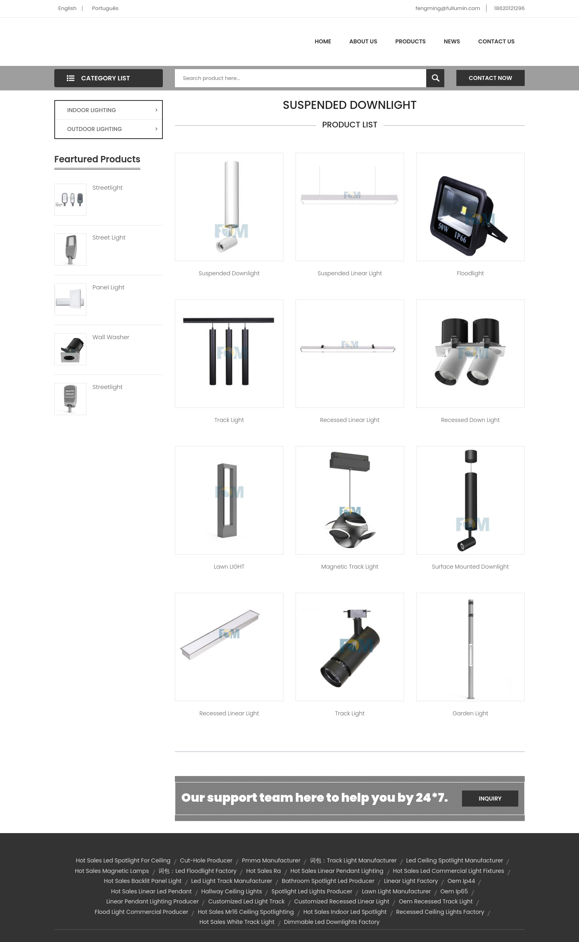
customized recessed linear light (342, 901)
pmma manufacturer (271, 860)
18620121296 (509, 8)
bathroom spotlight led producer (328, 881)
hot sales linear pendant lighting (336, 871)
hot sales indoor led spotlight (344, 912)
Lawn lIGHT (229, 567)
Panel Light (108, 287)
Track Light (229, 420)
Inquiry (490, 799)
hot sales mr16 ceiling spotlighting (246, 912)
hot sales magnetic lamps (112, 871)
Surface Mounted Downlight (470, 567)
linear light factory (411, 881)
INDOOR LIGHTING (112, 110)
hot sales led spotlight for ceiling (123, 860)
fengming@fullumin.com (447, 8)
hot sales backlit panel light (143, 881)
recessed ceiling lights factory (440, 912)
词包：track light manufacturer (353, 860)
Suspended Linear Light (350, 273)
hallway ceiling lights (231, 891)
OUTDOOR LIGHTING (112, 129)
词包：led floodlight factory (197, 871)
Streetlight (107, 188)
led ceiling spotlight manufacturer (454, 860)
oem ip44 (461, 881)
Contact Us (496, 41)
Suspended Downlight (229, 273)
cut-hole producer (206, 860)
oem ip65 (454, 891)
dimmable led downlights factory (332, 922)
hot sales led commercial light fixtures (448, 871)
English (67, 8)
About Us (363, 41)
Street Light (108, 237)
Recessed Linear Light (350, 420)
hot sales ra (263, 871)
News (452, 41)
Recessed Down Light (470, 420)
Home (323, 41)
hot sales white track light (237, 922)
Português (105, 8)
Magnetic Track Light (349, 567)
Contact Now (490, 78)
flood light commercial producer (142, 912)
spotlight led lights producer (311, 891)
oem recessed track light (435, 901)
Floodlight (470, 273)
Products (410, 41)
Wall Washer (110, 337)
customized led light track (246, 901)
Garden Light (471, 713)
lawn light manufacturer (396, 891)
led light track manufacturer (231, 881)
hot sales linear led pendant (151, 891)
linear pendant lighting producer (152, 901)
